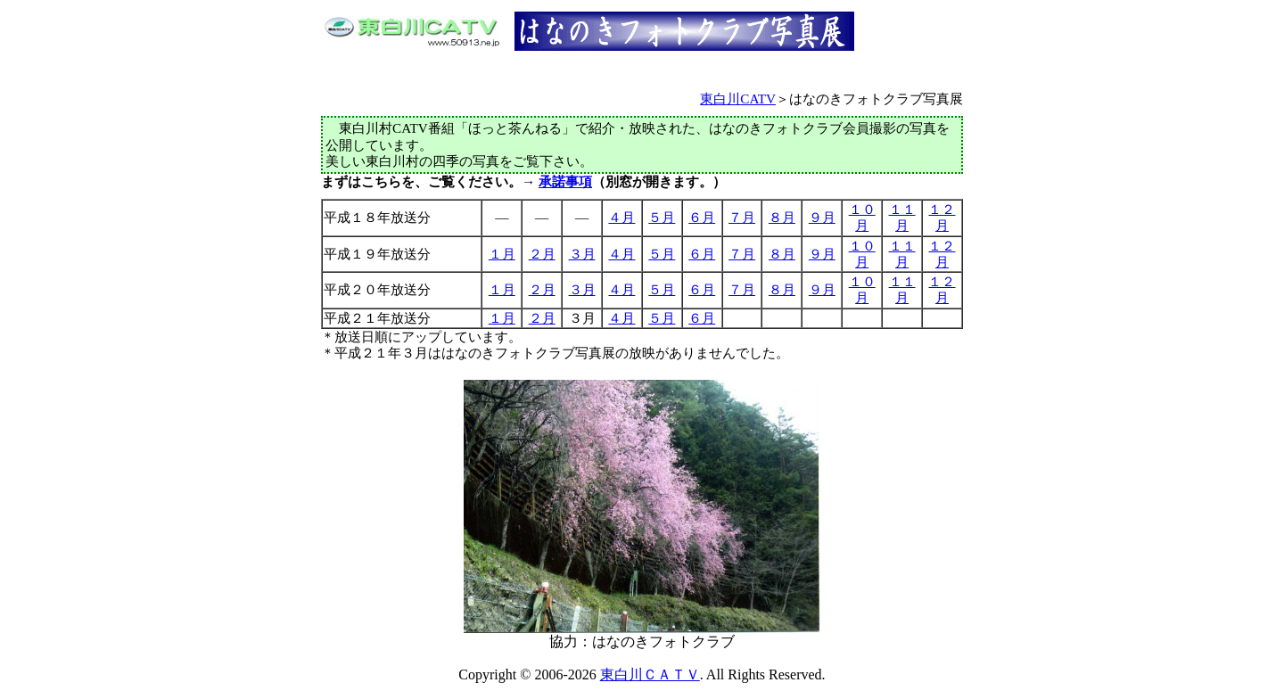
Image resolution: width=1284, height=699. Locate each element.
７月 (741, 217)
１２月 (941, 217)
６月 (701, 217)
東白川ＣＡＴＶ (650, 674)
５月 (661, 217)
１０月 (862, 217)
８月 (782, 217)
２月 (542, 253)
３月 (582, 253)
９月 (822, 217)
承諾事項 (565, 181)
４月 (621, 217)
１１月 (902, 217)
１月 (502, 253)
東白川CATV (738, 98)
